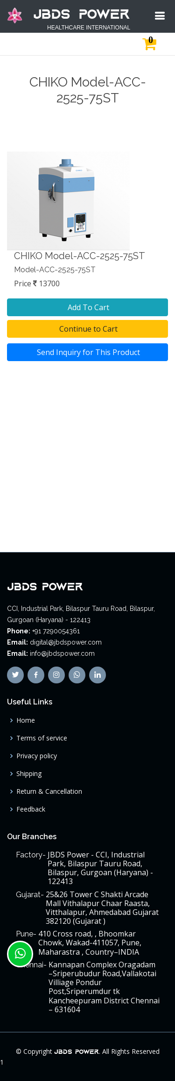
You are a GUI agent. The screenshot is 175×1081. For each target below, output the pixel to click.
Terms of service (41, 738)
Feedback (30, 809)
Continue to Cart (87, 329)
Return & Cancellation (49, 791)
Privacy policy (36, 756)
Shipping (29, 773)
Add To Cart (87, 307)
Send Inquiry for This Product (87, 352)
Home (25, 720)
